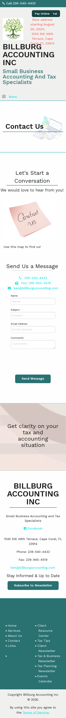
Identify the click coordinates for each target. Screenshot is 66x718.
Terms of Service (36, 712)
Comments (17, 337)
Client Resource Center (44, 631)
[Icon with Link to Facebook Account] (33, 528)
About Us (15, 636)
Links (12, 646)
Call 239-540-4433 (19, 3)
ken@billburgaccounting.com (33, 288)
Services (14, 630)
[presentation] (35, 361)
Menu (13, 97)
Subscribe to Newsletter (33, 585)
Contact (14, 640)
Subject (15, 309)
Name (14, 295)
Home (12, 625)
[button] (4, 97)
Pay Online (42, 13)
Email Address (19, 323)
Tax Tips (43, 640)
